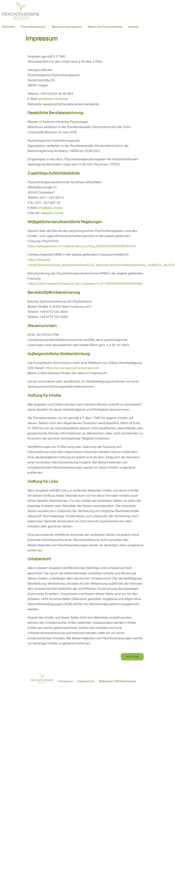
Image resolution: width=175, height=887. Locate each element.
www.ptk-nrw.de (52, 213)
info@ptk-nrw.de (50, 207)
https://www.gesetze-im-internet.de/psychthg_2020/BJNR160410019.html (82, 246)
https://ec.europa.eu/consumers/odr (72, 368)
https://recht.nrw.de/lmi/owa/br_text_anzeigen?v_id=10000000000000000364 (85, 283)
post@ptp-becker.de (53, 98)
